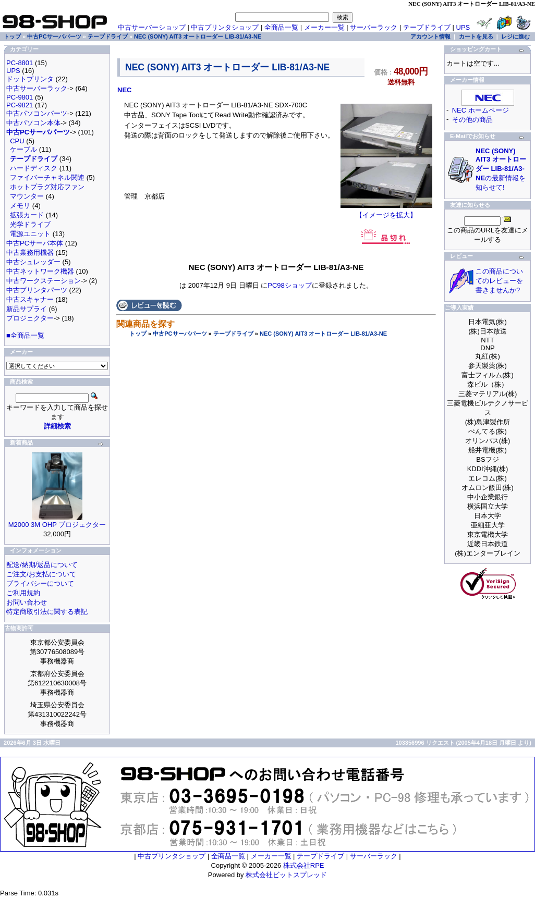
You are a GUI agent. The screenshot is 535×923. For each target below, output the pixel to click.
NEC (124, 90)
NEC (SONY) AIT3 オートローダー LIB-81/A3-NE (323, 333)
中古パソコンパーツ (36, 113)
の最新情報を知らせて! (501, 169)
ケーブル (23, 149)
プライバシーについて (40, 583)
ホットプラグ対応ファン (47, 187)
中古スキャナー (30, 299)
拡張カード (27, 215)
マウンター (27, 196)
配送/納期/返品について (42, 565)
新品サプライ (26, 309)
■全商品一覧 (25, 335)
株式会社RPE (303, 865)
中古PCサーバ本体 (34, 243)
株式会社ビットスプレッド (286, 875)
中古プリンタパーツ (36, 290)
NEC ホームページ (480, 110)
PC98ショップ (290, 285)
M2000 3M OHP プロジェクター (57, 524)
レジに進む (515, 36)
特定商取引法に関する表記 (47, 612)
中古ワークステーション (43, 281)
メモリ (20, 206)
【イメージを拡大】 (386, 211)
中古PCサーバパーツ (179, 333)
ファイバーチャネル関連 (47, 177)
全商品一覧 (281, 27)
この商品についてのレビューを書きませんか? (499, 280)
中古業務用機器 (30, 252)
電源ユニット (30, 234)
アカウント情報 (430, 36)
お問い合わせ (26, 602)
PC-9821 (19, 105)
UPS (463, 27)
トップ (138, 333)
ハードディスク (33, 168)
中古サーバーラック (36, 88)
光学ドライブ (30, 224)
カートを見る (476, 36)
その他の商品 (472, 120)
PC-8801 (19, 63)
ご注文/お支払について (41, 574)
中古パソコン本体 (33, 123)
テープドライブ (233, 333)
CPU (17, 141)
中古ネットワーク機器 (40, 271)
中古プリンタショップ (225, 27)
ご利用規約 (23, 593)
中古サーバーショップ (152, 27)
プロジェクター (30, 318)
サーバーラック (373, 27)
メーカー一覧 (324, 27)
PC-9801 (19, 97)
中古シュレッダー (33, 262)
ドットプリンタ (30, 79)
